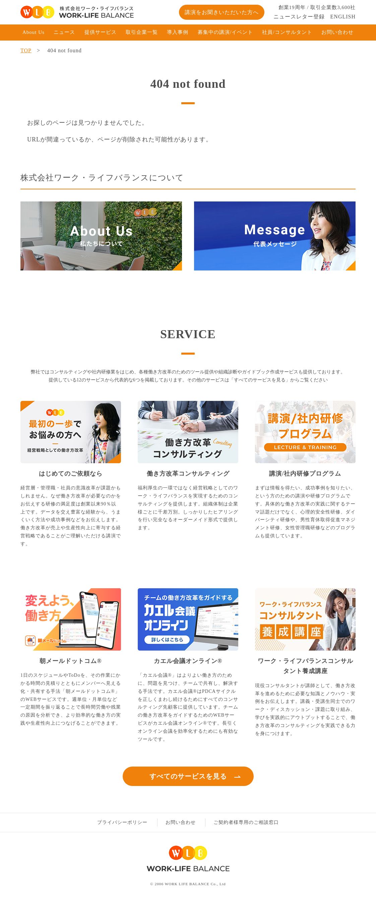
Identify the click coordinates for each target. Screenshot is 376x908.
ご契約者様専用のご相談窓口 (246, 822)
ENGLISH (343, 16)
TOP (26, 50)
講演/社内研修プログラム (305, 473)
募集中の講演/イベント (225, 32)
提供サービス (100, 32)
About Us (33, 32)
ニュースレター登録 (299, 16)
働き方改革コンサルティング (188, 473)
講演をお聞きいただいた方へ (222, 12)
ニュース (64, 32)
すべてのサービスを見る (188, 776)
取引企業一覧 (142, 32)
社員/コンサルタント (287, 32)
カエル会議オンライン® (188, 661)
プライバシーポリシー (122, 822)
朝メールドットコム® (71, 661)
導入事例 (177, 32)
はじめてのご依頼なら (71, 473)
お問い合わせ (337, 32)
